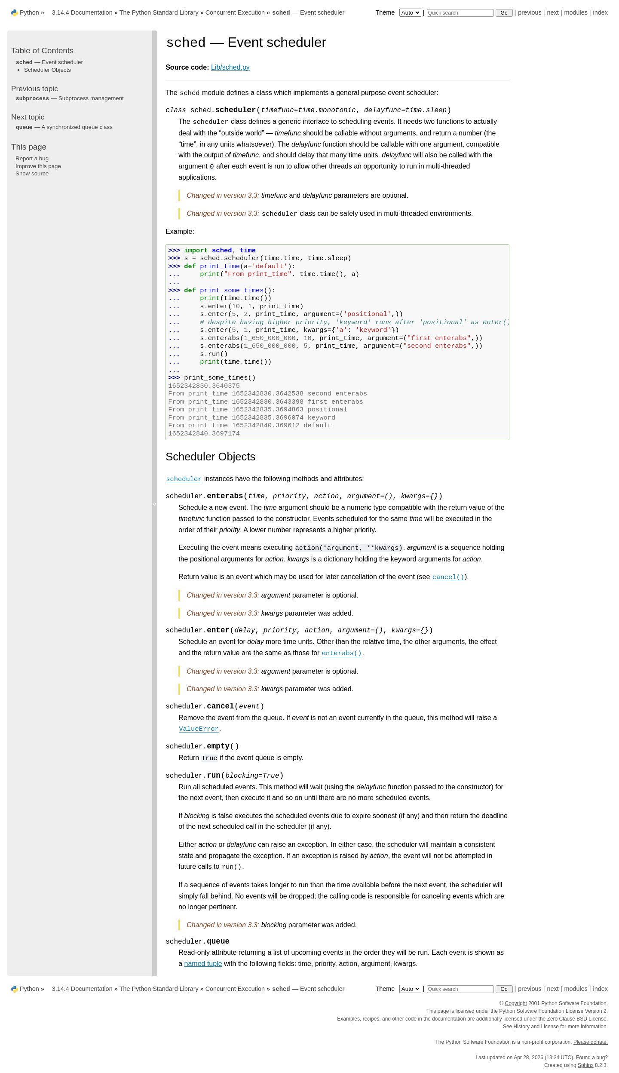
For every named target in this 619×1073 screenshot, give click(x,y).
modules (575, 12)
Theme (399, 12)
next (552, 12)
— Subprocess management (69, 98)
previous (529, 12)
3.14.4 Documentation (82, 12)
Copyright (516, 1003)
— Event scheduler (308, 12)
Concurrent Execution (235, 12)
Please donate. (590, 1042)
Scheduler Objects (47, 70)
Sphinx (586, 1065)
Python (29, 12)
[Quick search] (460, 13)
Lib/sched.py (230, 67)
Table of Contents (42, 50)
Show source (32, 173)
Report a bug (32, 158)
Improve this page (38, 166)
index (600, 12)
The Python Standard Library (159, 12)
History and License (536, 1027)
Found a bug (590, 1058)
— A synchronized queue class (64, 127)
